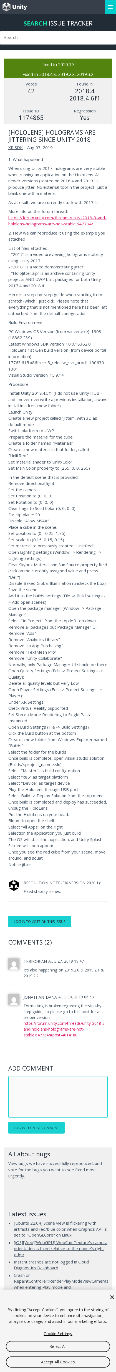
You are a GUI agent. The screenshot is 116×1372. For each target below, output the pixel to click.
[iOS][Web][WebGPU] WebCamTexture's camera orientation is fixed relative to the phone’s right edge (60, 1248)
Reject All (57, 1346)
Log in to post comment (36, 1127)
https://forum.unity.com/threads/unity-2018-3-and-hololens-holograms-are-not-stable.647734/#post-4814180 (65, 1029)
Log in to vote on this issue (39, 921)
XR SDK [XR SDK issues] (15, 147)
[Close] (112, 1297)
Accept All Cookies (58, 1362)
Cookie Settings (58, 1333)
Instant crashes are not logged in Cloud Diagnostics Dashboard (51, 1265)
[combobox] (58, 37)
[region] (58, 1331)
